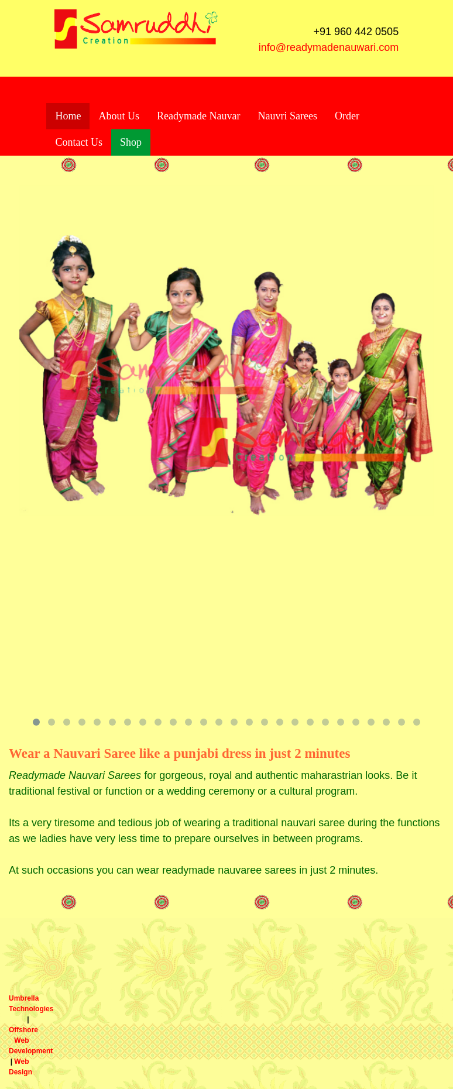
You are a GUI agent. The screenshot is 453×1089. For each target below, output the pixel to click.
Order (347, 116)
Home (68, 116)
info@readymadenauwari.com (329, 47)
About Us (118, 116)
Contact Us (78, 142)
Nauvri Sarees (287, 116)
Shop (131, 142)
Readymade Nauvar (198, 116)
